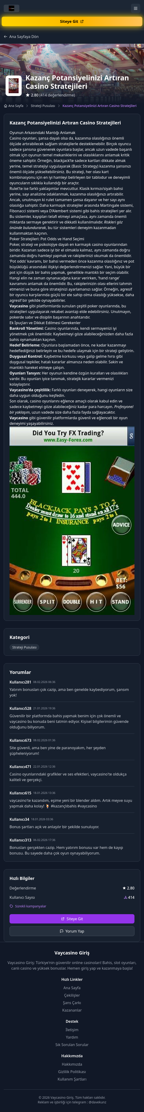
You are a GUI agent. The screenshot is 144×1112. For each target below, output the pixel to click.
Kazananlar (72, 1010)
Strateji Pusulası (43, 105)
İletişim (72, 1029)
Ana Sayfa (13, 105)
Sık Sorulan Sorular (71, 1044)
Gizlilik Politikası (72, 1071)
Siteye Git (72, 918)
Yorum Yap (72, 931)
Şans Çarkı (72, 1002)
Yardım (72, 1037)
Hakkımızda (72, 1064)
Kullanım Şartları (71, 1079)
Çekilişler (72, 995)
